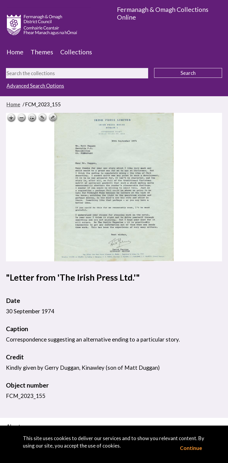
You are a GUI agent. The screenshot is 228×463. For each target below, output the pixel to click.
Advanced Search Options (35, 86)
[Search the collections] (77, 73)
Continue (191, 448)
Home (15, 52)
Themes (42, 52)
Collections (76, 52)
